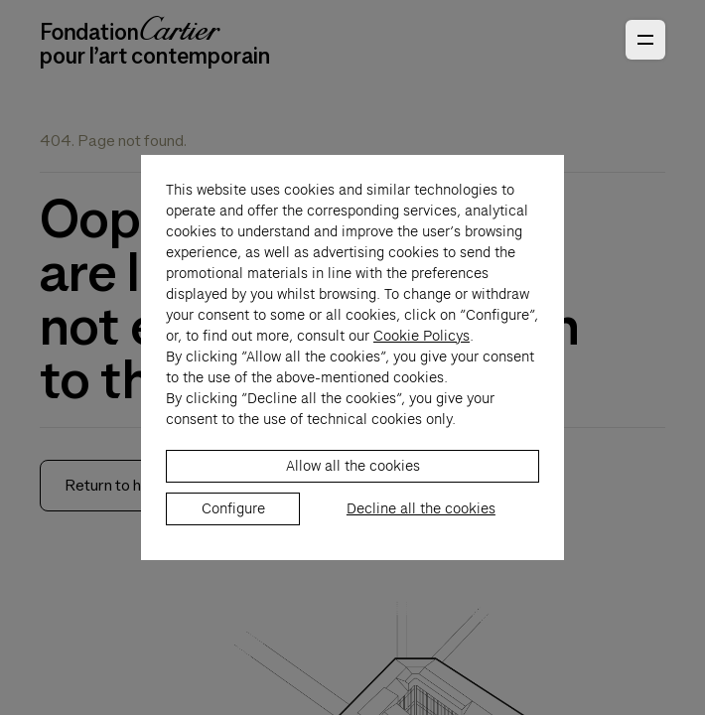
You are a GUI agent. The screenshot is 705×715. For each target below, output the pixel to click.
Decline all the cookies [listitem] (421, 519)
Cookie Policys (421, 347)
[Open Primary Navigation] (645, 40)
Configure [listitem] (233, 519)
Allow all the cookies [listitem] (353, 477)
